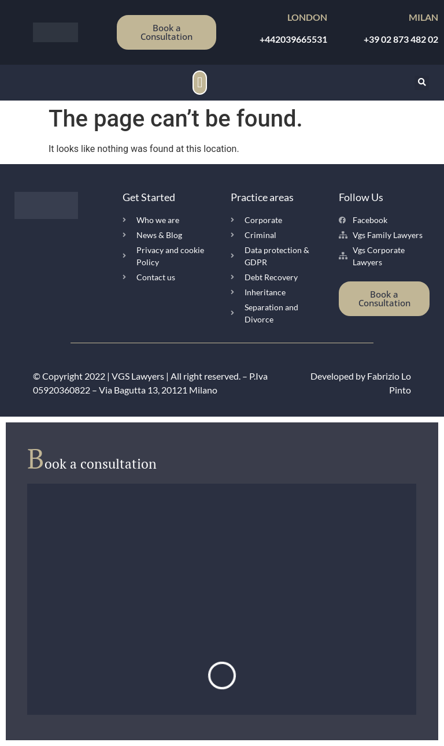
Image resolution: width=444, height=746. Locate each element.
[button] (200, 82)
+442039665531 (293, 39)
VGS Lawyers (138, 375)
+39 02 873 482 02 (401, 39)
